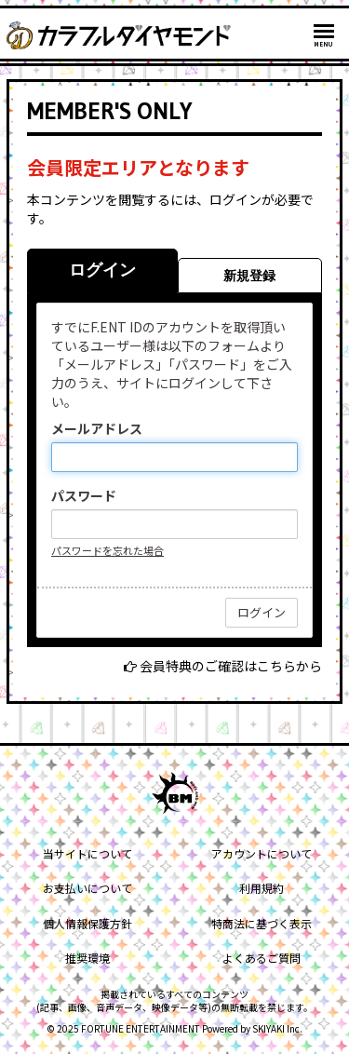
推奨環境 (87, 958)
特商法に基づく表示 (261, 923)
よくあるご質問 (261, 958)
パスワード (83, 495)
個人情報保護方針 (87, 923)
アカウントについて (261, 853)
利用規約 (261, 888)
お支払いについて (87, 888)
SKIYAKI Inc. (277, 1028)
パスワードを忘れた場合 (107, 550)
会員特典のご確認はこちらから (231, 665)
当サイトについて (87, 853)
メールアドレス (96, 428)
